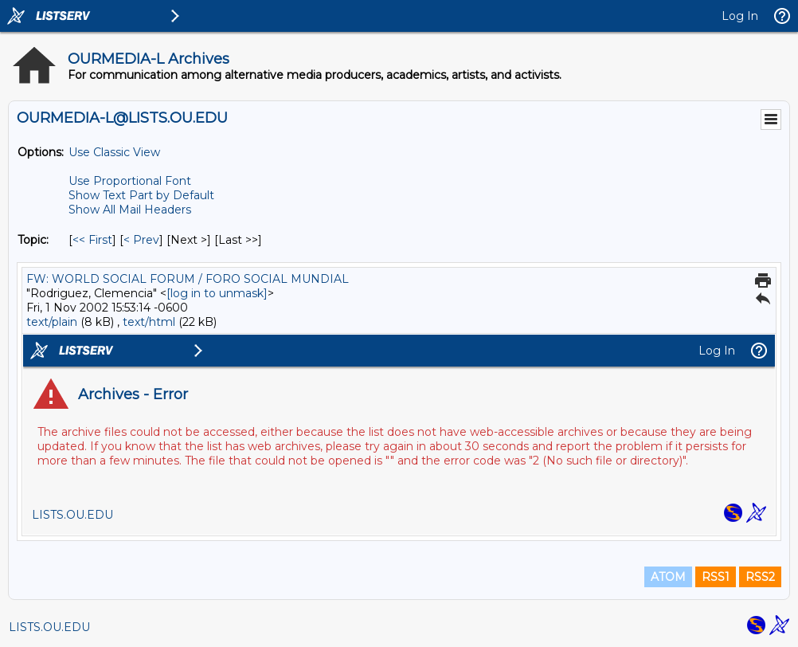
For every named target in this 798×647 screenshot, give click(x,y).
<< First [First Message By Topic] (92, 240)
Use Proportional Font (129, 181)
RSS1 (716, 577)
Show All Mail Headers (129, 209)
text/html (149, 322)
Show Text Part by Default (141, 195)
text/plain (51, 322)
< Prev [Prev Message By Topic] (141, 240)
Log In (740, 16)
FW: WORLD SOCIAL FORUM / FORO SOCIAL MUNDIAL (187, 279)
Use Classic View (114, 152)
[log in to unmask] (217, 293)
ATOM (668, 577)
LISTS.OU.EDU (49, 627)
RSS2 (760, 577)
